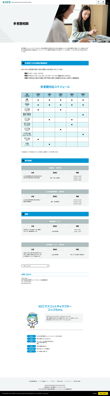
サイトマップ (68, 381)
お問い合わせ (60, 381)
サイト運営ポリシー (44, 381)
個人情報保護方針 (33, 381)
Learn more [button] (45, 393)
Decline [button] (95, 393)
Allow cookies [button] (103, 393)
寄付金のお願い (77, 381)
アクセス (53, 381)
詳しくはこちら (27, 266)
